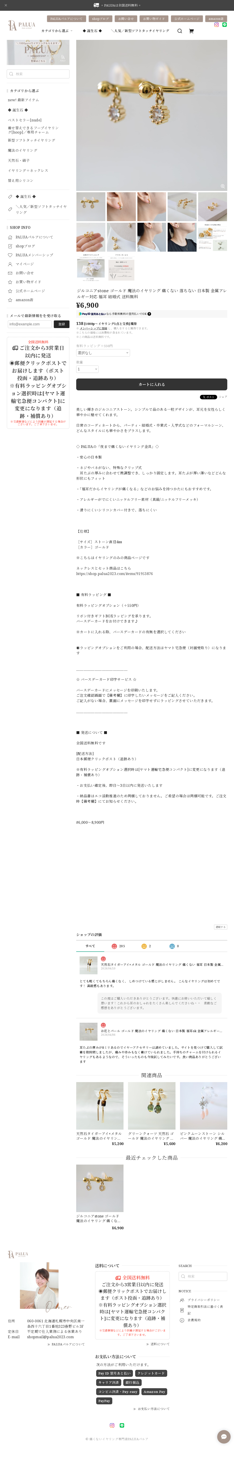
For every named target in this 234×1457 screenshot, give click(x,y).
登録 (61, 324)
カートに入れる (152, 384)
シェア (223, 397)
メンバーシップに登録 (93, 328)
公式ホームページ (186, 19)
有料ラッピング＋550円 (94, 346)
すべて (90, 946)
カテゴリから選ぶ (57, 30)
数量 (79, 362)
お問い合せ (126, 19)
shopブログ (100, 19)
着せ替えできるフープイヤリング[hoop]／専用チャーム (33, 130)
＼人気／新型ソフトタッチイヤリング (140, 30)
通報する (221, 927)
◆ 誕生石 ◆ (92, 30)
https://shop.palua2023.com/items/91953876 (114, 573)
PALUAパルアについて (66, 19)
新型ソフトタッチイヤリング (31, 140)
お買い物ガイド (154, 19)
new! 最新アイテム (23, 100)
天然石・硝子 (19, 160)
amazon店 (216, 19)
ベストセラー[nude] (24, 120)
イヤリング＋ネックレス (28, 171)
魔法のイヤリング (22, 150)
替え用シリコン (21, 181)
